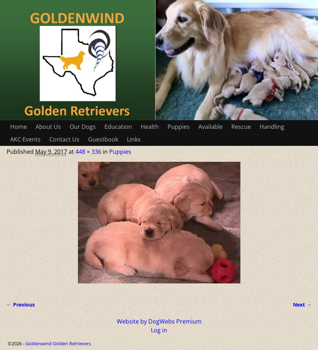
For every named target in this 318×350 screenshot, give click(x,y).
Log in (159, 330)
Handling (272, 127)
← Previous (21, 304)
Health (150, 127)
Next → (302, 304)
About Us (48, 127)
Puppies (179, 127)
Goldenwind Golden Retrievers (58, 343)
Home (18, 127)
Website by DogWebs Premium (159, 321)
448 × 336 (88, 152)
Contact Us (64, 139)
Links (134, 139)
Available (210, 127)
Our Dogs (83, 127)
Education (118, 127)
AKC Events (25, 139)
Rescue (241, 127)
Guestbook (103, 139)
